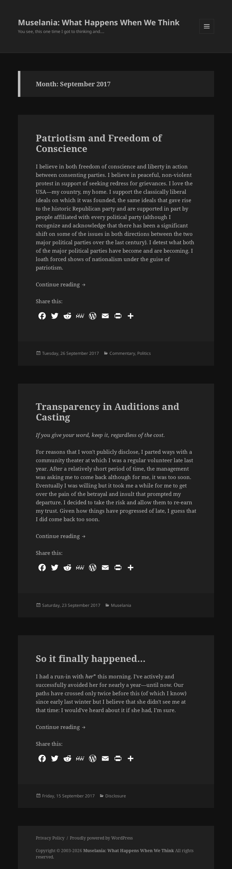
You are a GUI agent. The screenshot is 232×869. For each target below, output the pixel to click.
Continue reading (61, 284)
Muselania (121, 605)
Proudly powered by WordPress (101, 838)
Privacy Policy (50, 838)
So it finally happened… (91, 658)
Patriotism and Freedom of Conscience (99, 143)
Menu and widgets (207, 33)
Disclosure (115, 796)
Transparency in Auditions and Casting (107, 411)
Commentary (122, 353)
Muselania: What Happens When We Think (99, 22)
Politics (144, 353)
